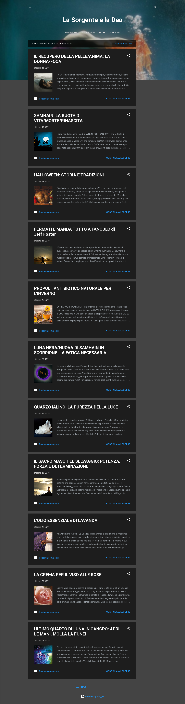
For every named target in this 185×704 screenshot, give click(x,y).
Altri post (82, 687)
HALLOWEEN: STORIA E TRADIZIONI (69, 174)
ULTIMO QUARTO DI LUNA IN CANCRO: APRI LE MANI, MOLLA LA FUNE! (76, 631)
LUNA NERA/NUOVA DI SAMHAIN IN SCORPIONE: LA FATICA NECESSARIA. (71, 350)
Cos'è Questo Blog (93, 32)
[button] (128, 56)
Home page (70, 32)
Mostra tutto (123, 43)
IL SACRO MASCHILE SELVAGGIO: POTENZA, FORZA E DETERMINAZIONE (77, 464)
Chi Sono (115, 32)
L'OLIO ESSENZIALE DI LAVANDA (65, 520)
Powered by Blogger (92, 696)
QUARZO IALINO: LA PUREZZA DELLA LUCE (76, 407)
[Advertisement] (147, 83)
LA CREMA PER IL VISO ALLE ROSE (67, 574)
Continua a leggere (118, 98)
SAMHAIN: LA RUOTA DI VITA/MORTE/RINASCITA (58, 118)
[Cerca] (155, 7)
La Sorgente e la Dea (92, 20)
